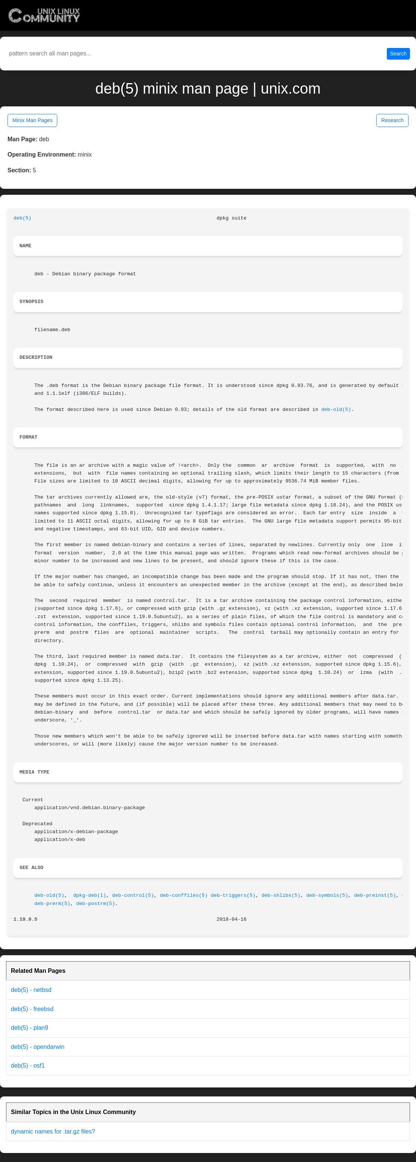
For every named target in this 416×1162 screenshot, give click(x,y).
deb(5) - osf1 (28, 1065)
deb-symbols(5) (327, 895)
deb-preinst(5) (375, 895)
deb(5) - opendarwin (37, 1047)
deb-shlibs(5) (280, 895)
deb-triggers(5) (233, 895)
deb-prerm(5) (52, 904)
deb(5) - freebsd (32, 1009)
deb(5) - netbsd (31, 990)
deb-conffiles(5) (184, 895)
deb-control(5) (133, 895)
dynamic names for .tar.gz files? (53, 1131)
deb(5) (22, 218)
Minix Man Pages (32, 120)
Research (392, 120)
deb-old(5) (336, 409)
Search (398, 54)
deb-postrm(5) (95, 904)
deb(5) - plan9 (29, 1028)
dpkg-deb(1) (89, 895)
